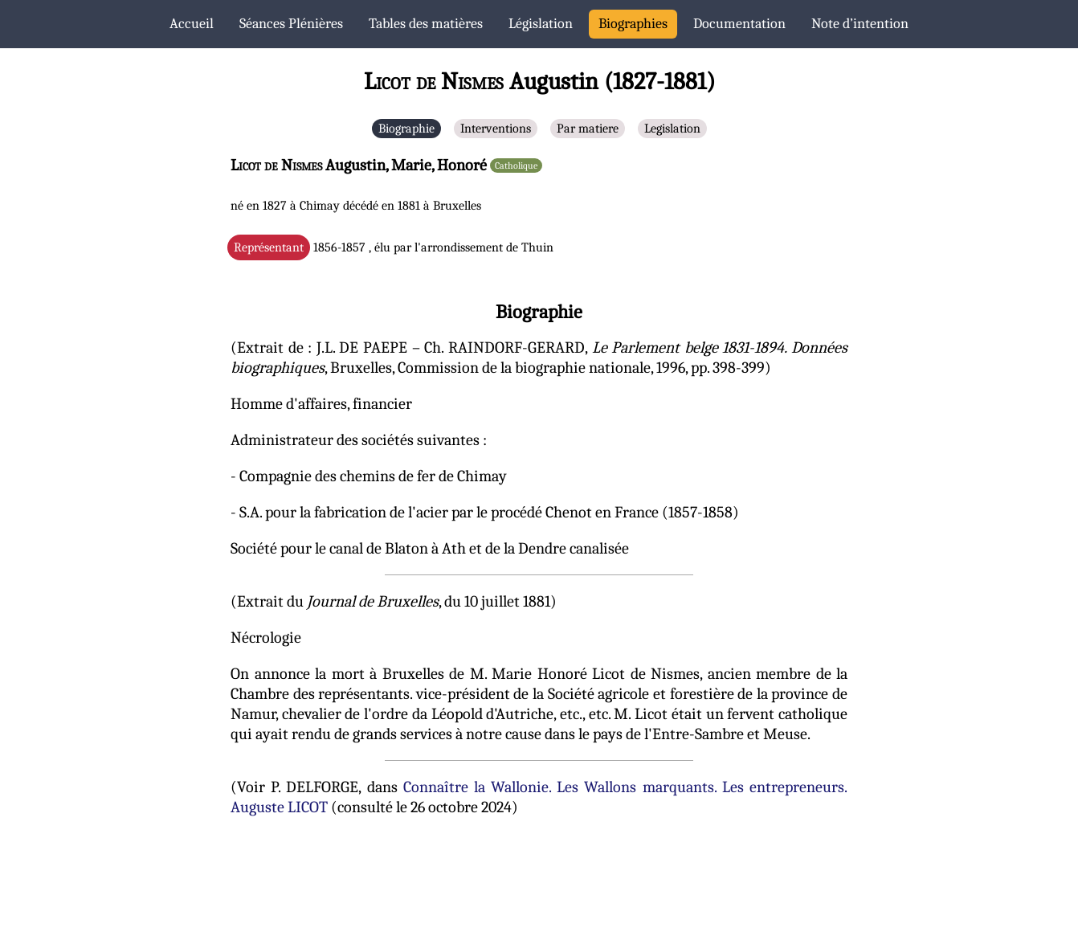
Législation (540, 23)
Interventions (495, 128)
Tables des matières (426, 23)
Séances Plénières (291, 23)
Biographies (633, 23)
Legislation (672, 128)
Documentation (739, 23)
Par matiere (588, 128)
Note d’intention (860, 23)
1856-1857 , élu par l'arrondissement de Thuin (393, 247)
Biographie (406, 128)
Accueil (191, 23)
